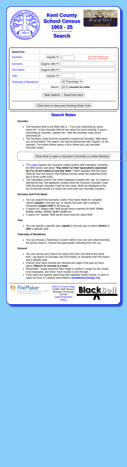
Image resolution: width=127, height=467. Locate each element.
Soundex (17, 57)
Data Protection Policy (63, 298)
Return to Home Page (63, 286)
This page (31, 164)
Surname (17, 63)
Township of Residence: (25, 82)
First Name (18, 69)
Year (14, 75)
